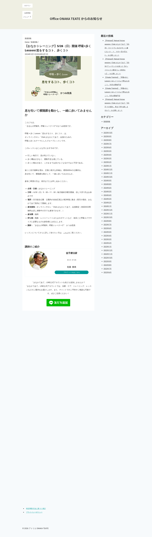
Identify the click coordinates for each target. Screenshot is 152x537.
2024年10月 (108, 188)
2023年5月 (108, 243)
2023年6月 (108, 239)
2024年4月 (108, 206)
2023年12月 (108, 221)
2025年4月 (108, 166)
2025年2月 (108, 173)
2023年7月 (108, 235)
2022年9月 (108, 272)
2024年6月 (108, 199)
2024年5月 (108, 202)
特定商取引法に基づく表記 (37, 508)
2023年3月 (108, 250)
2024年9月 (108, 191)
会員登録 (27, 13)
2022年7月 (108, 280)
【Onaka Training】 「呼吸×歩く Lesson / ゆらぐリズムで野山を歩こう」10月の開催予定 (117, 88)
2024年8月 (108, 195)
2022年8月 (108, 276)
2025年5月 (108, 162)
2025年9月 (108, 147)
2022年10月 (108, 269)
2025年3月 (108, 169)
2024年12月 (108, 180)
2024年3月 (108, 210)
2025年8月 (108, 151)
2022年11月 (108, 265)
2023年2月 (108, 254)
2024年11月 (108, 184)
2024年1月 (108, 217)
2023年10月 (108, 228)
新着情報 (28, 38)
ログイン (27, 6)
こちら (66, 233)
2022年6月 (108, 283)
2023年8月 (108, 232)
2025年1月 (108, 177)
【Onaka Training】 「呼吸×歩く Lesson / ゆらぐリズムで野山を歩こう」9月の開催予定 (117, 99)
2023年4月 (108, 246)
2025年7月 (108, 155)
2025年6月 (108, 158)
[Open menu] (27, 17)
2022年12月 (108, 261)
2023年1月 (108, 258)
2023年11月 (108, 224)
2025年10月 (108, 144)
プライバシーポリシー (35, 512)
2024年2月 (108, 213)
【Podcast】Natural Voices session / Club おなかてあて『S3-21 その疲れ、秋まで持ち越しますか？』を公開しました (116, 114)
